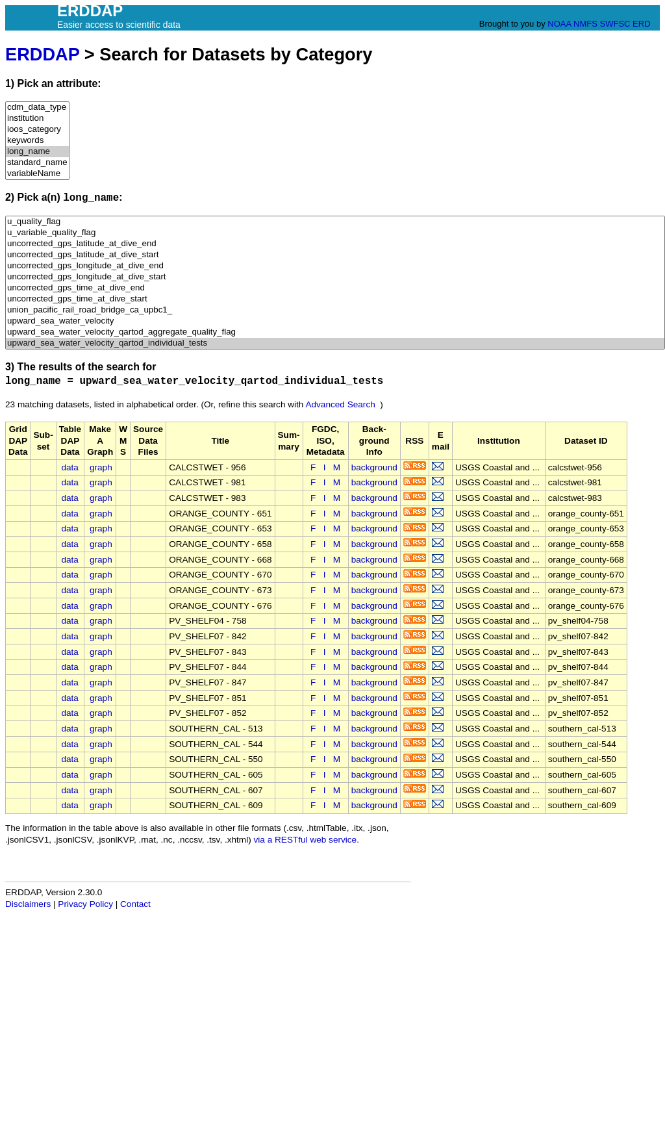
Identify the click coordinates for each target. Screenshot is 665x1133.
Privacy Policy (85, 904)
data (69, 467)
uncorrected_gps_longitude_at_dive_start (335, 277)
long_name (37, 151)
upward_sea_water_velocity (335, 321)
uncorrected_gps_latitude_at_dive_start (335, 255)
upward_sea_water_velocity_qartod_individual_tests (335, 343)
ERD (641, 24)
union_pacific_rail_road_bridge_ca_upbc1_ (335, 310)
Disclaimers (28, 904)
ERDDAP (42, 54)
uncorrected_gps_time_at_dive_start (335, 299)
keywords (37, 140)
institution (37, 118)
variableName (37, 173)
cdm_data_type (37, 107)
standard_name (37, 162)
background (374, 467)
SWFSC (615, 24)
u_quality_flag (335, 221)
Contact (135, 904)
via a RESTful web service (305, 840)
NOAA (559, 24)
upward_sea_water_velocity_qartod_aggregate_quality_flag (335, 332)
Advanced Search (340, 404)
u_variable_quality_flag (335, 232)
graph (101, 467)
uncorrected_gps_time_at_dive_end (335, 288)
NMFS (585, 24)
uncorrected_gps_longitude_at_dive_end (335, 266)
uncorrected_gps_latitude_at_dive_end (335, 243)
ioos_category (37, 129)
